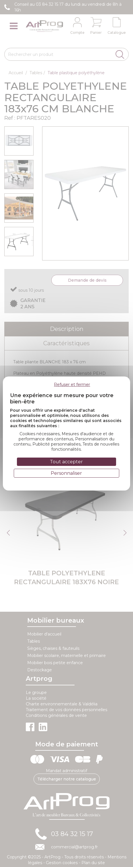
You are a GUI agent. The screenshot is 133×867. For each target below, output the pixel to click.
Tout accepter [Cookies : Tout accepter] (66, 461)
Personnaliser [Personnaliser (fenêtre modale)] (66, 473)
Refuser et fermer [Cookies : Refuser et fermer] (72, 384)
